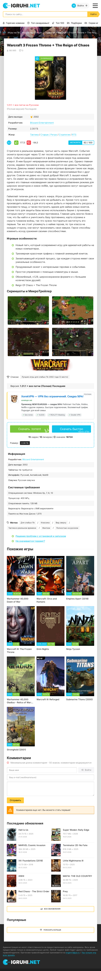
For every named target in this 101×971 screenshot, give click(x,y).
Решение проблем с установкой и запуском (41, 536)
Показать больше (52, 930)
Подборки (76, 23)
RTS (74, 134)
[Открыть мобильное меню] (95, 6)
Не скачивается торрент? (30, 541)
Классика (45, 522)
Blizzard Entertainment (42, 122)
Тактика (34, 134)
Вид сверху (61, 522)
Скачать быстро (75, 430)
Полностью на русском (67, 528)
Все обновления (52, 909)
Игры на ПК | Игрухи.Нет (21, 32)
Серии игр (94, 23)
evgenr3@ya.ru (73, 952)
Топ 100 (60, 23)
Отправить (15, 800)
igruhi (25, 6)
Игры (39, 32)
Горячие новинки (15, 23)
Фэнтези (46, 528)
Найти (93, 14)
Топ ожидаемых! (40, 23)
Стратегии (49, 32)
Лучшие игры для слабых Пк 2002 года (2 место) (45, 377)
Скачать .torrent (29, 429)
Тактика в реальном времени (22, 528)
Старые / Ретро (48, 134)
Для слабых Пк (28, 522)
